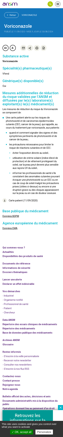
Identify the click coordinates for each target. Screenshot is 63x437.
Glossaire (8, 344)
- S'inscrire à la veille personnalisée (21, 356)
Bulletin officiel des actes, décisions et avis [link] (27, 396)
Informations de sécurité (16, 268)
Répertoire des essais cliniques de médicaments (30, 324)
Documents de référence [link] (16, 263)
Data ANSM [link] (9, 320)
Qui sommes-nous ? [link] (14, 247)
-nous (11, 385)
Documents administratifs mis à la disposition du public (30, 402)
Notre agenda (10, 389)
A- (13, 48)
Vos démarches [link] (11, 291)
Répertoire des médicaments (19, 328)
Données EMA (10, 228)
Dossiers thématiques (15, 272)
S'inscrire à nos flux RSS (16, 369)
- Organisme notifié (13, 300)
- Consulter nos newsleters (17, 364)
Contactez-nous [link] (12, 376)
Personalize (44, 432)
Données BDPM (11, 216)
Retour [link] (11, 15)
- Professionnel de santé (15, 304)
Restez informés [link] (12, 352)
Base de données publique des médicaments (27, 332)
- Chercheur (9, 312)
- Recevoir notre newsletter (17, 360)
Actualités (8, 252)
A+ (5, 48)
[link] (10, 4)
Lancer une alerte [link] (12, 279)
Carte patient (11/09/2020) (20, 200)
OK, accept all (21, 432)
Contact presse (11, 380)
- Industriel (8, 295)
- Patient (7, 308)
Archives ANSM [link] (11, 340)
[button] (50, 4)
